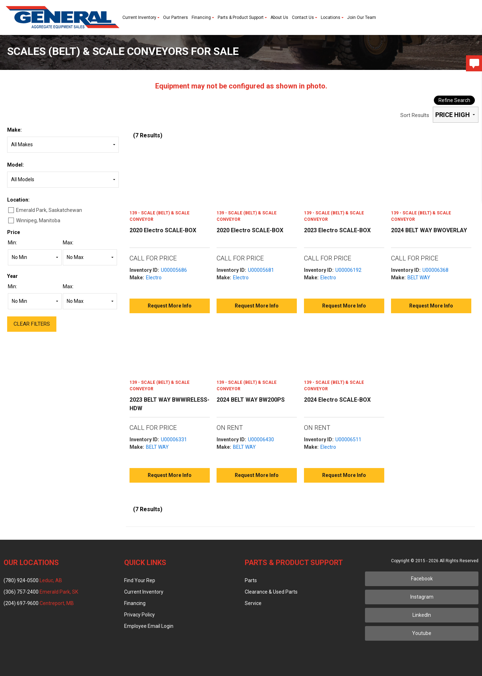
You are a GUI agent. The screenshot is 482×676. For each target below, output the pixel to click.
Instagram (421, 597)
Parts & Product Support (242, 17)
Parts (251, 580)
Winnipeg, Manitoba (38, 220)
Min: (12, 242)
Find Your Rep (139, 580)
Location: (18, 200)
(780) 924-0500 (33, 580)
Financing (203, 17)
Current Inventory (140, 17)
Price (13, 232)
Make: (14, 130)
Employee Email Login (148, 626)
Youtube (421, 633)
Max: (68, 242)
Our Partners (175, 17)
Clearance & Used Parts (271, 592)
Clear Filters (32, 324)
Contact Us (304, 17)
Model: (15, 165)
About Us (279, 17)
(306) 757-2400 (41, 592)
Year (12, 276)
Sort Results (414, 115)
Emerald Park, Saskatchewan (49, 210)
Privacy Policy (139, 614)
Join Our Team (361, 17)
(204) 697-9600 (39, 603)
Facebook (422, 578)
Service (253, 603)
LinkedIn (421, 615)
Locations (332, 17)
